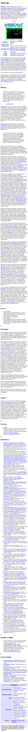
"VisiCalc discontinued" (9, 507)
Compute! (5, 353)
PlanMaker (18, 698)
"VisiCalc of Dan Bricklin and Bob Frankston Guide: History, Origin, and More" (15, 482)
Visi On (5, 427)
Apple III (14, 241)
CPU (9, 230)
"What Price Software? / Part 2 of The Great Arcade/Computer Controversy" (14, 573)
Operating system (5, 49)
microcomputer (4, 13)
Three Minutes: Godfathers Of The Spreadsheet (15, 669)
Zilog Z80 (21, 241)
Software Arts (13, 41)
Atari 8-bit (23, 47)
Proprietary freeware (7, 694)
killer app (23, 184)
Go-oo (21, 705)
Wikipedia (16, 726)
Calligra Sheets (16, 687)
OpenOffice (16, 690)
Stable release (5, 46)
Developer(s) (5, 42)
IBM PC (9, 16)
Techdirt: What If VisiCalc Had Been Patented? (15, 672)
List (20, 720)
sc (26, 715)
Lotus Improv (17, 713)
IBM (25, 14)
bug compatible (16, 64)
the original (6, 493)
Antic (9, 356)
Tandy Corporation (18, 196)
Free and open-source (7, 689)
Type (5, 51)
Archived (8, 445)
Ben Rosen (18, 179)
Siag (14, 716)
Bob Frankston (4, 124)
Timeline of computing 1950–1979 (12, 434)
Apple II (15, 9)
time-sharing (23, 59)
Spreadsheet (13, 51)
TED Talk (6, 675)
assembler (5, 59)
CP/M (11, 49)
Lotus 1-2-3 (6, 75)
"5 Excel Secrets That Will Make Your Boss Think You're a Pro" (14, 625)
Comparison (14, 720)
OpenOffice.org (16, 705)
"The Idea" (6, 498)
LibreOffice (24, 688)
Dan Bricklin (4, 106)
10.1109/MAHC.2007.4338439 (12, 644)
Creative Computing (5, 348)
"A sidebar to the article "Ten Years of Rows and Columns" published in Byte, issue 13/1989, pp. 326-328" (15, 444)
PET (15, 49)
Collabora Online (17, 688)
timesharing (6, 139)
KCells (19, 711)
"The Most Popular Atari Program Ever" (12, 592)
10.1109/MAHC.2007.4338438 (12, 651)
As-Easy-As (21, 700)
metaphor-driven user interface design (13, 401)
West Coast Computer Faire (20, 164)
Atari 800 (15, 227)
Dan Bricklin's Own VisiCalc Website (13, 660)
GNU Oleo (20, 708)
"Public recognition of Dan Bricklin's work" (13, 611)
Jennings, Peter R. (7, 465)
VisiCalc (15, 718)
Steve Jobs (6, 195)
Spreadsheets (14, 685)
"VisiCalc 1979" (15, 465)
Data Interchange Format (17, 199)
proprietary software (21, 53)
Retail (10, 698)
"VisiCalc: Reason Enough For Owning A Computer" (14, 604)
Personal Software (21, 160)
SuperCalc (18, 267)
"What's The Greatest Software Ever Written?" (15, 615)
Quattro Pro (24, 698)
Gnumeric (22, 690)
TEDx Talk (6, 677)
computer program (10, 8)
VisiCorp (21, 9)
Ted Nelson (8, 104)
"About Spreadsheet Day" (16, 619)
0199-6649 (11, 517)
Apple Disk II (22, 170)
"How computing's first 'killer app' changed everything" (15, 472)
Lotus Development (10, 301)
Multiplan (3, 268)
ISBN (5, 480)
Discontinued (9, 709)
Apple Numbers (16, 697)
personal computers (22, 8)
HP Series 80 (19, 49)
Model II (14, 243)
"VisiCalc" (13, 563)
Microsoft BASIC (21, 200)
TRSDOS (23, 50)
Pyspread (15, 691)
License (5, 53)
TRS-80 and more (8, 673)
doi (4, 644)
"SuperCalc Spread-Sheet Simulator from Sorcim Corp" (14, 554)
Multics (17, 59)
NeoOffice (15, 707)
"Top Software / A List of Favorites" (14, 596)
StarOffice (18, 704)
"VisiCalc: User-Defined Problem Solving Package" (15, 514)
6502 (2, 59)
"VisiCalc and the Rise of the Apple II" (12, 511)
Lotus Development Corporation (12, 273)
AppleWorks (15, 700)
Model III (19, 243)
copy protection (4, 247)
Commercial (13, 53)
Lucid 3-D (23, 713)
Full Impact (21, 707)
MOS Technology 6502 (10, 226)
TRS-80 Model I (8, 243)
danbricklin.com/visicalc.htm (17, 55)
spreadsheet (3, 8)
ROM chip (22, 250)
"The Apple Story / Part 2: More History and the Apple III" (15, 560)
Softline (7, 332)
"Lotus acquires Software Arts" (10, 504)
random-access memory (7, 168)
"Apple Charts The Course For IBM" (11, 537)
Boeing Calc (15, 702)
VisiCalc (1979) (7, 680)
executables (9, 232)
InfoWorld (3, 288)
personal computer (13, 432)
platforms (3, 62)
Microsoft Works (16, 715)
